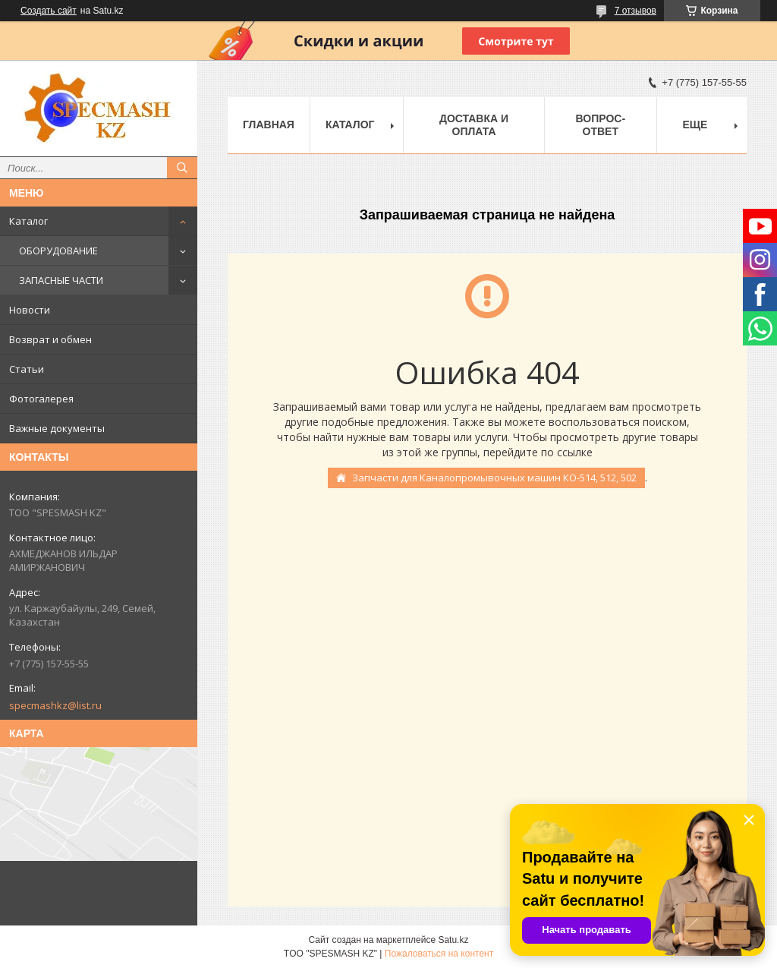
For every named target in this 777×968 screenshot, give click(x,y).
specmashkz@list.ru (55, 705)
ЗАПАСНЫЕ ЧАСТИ (61, 280)
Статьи (26, 369)
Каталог (28, 221)
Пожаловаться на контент (439, 953)
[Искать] (182, 167)
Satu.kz (453, 940)
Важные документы (57, 428)
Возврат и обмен (50, 339)
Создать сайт (48, 10)
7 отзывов (635, 10)
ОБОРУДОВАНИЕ (58, 250)
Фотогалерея (41, 398)
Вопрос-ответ (601, 124)
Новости (29, 310)
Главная (268, 124)
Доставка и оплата (473, 124)
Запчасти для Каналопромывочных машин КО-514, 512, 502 (494, 477)
